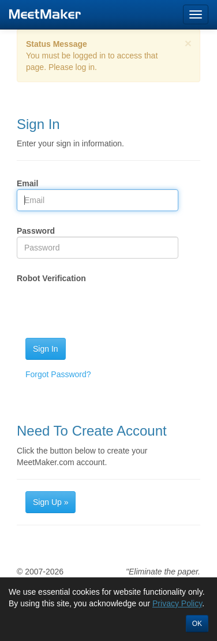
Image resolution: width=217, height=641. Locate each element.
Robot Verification (51, 278)
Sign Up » (50, 502)
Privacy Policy (177, 603)
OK (197, 624)
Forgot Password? (58, 374)
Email (27, 183)
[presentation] (104, 306)
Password (36, 230)
